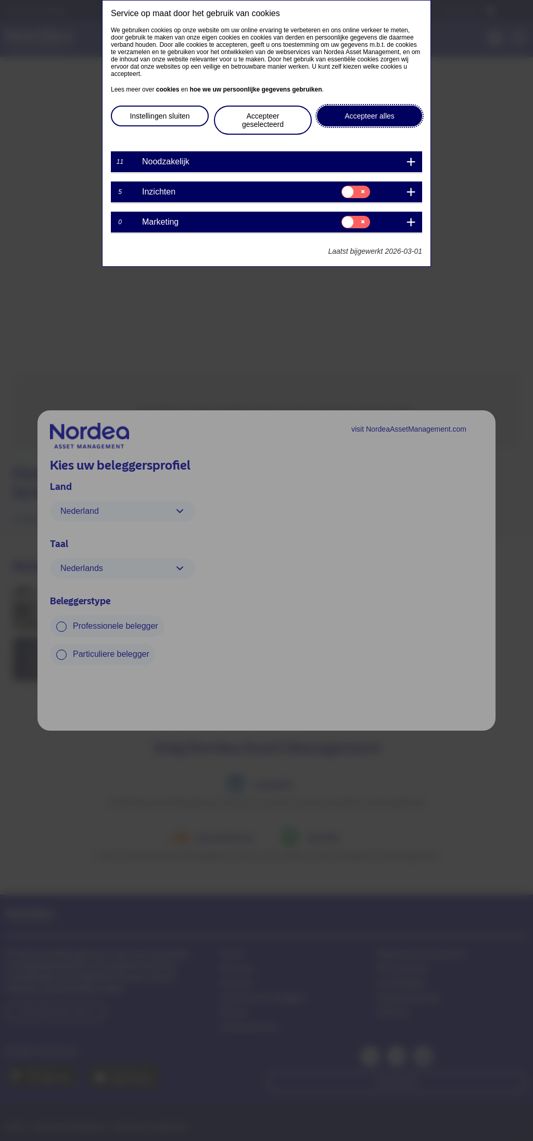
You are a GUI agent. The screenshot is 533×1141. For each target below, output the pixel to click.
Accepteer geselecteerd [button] (263, 120)
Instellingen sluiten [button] (159, 116)
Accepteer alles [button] (370, 116)
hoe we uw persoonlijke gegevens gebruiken (255, 89)
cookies (168, 89)
